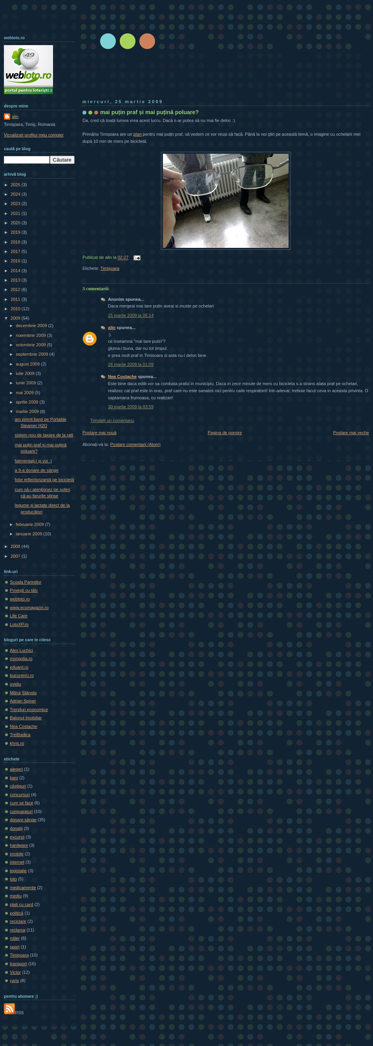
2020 (16, 222)
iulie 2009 (25, 373)
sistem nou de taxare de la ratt (44, 435)
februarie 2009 (30, 524)
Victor (15, 972)
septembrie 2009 (32, 354)
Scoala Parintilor (25, 582)
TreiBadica (20, 734)
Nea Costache (122, 376)
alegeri (16, 769)
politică (16, 913)
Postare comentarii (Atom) (135, 444)
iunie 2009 (26, 382)
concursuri (20, 794)
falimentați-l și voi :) (33, 460)
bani (14, 777)
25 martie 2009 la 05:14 (131, 315)
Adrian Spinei (23, 701)
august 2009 (28, 364)
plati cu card (21, 904)
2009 (16, 318)
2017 (16, 251)
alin (111, 327)
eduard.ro (19, 667)
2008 (16, 546)
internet (17, 862)
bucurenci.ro (22, 675)
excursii (17, 837)
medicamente (23, 887)
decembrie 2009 (32, 325)
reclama (17, 930)
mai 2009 (25, 392)
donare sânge (23, 819)
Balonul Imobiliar (26, 717)
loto (13, 879)
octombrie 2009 (31, 344)
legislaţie (18, 870)
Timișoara (110, 268)
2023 (16, 203)
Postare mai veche (351, 432)
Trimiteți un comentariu (112, 420)
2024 (16, 194)
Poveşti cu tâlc (24, 590)
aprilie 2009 (27, 402)
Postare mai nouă (99, 432)
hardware (19, 845)
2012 (16, 289)
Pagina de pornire (225, 432)
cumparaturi (21, 811)
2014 (16, 270)
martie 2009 (28, 411)
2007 (16, 556)
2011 (16, 299)
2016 (16, 260)
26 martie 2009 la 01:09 (131, 364)
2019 (16, 232)
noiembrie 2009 (31, 335)
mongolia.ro (21, 658)
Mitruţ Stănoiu (23, 692)
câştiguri (18, 786)
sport (15, 946)
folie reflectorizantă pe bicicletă (44, 479)
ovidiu (15, 684)
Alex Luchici (21, 650)
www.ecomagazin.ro (29, 607)
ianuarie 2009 (29, 533)
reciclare (18, 921)
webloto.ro (20, 599)
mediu (16, 895)
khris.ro (17, 743)
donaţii (16, 828)
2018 (16, 242)
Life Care (18, 615)
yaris (14, 980)
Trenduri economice (29, 709)
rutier (15, 938)
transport (18, 963)
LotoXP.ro (19, 624)
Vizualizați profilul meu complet (33, 135)
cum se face (21, 802)
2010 (16, 308)
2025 (16, 184)
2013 (16, 280)
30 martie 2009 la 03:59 (131, 406)
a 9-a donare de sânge (37, 470)
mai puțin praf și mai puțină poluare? (149, 112)
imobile (17, 853)
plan (137, 134)
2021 (16, 213)
